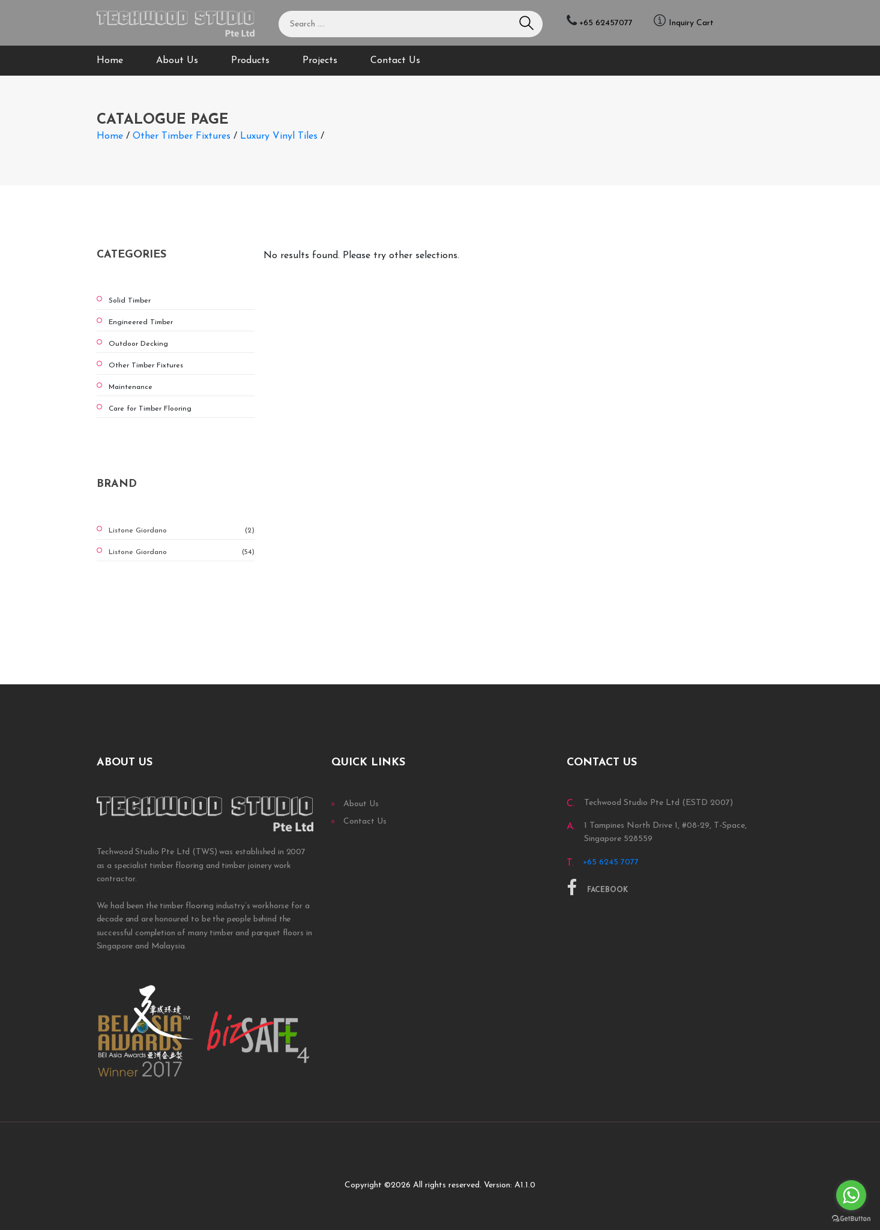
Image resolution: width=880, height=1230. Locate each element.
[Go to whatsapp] (851, 1195)
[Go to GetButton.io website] (851, 1218)
